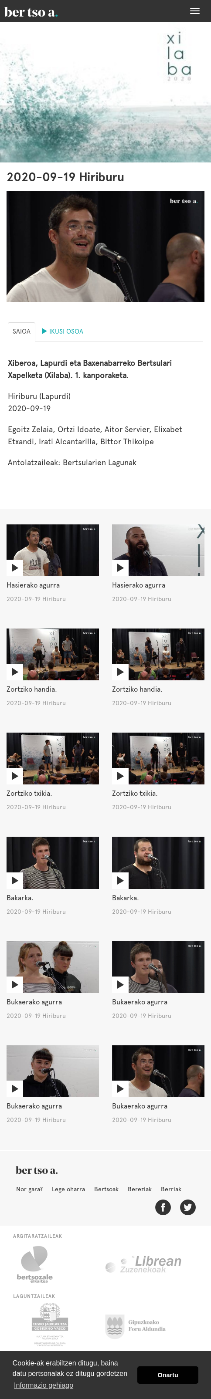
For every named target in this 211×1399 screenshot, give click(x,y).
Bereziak (140, 1189)
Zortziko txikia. (29, 793)
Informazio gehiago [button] (43, 1385)
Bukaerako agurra (34, 1002)
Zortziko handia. (32, 689)
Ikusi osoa (62, 331)
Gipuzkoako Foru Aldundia (141, 1324)
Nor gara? (29, 1189)
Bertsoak (106, 1189)
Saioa (22, 331)
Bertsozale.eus (40, 1264)
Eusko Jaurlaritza (49, 1324)
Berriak (171, 1189)
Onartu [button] (168, 1375)
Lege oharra (68, 1189)
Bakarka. (20, 898)
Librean (144, 1264)
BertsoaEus (43, 11)
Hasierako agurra (33, 585)
